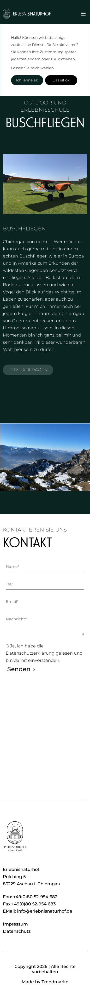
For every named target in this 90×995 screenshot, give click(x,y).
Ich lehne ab (27, 80)
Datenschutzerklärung (31, 653)
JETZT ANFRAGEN (28, 369)
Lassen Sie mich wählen (32, 68)
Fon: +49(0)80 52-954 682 (30, 896)
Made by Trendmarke (45, 981)
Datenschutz (16, 931)
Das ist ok (61, 80)
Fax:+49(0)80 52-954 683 (29, 904)
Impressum (15, 924)
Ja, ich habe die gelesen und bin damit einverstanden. (44, 653)
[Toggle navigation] (83, 13)
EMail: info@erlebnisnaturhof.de (37, 911)
